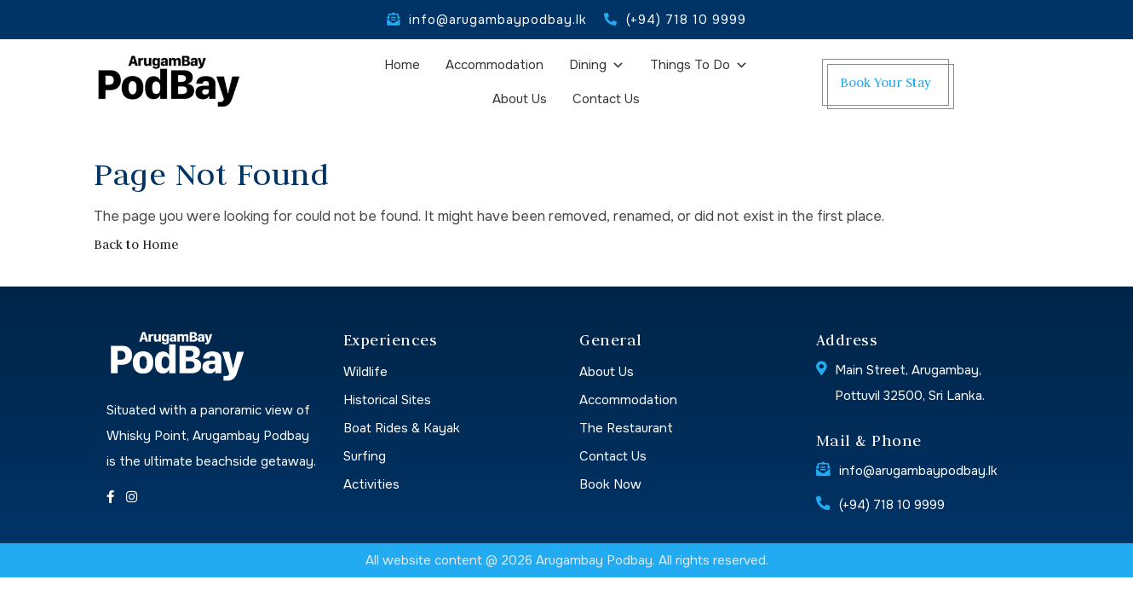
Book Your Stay (885, 82)
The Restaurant (626, 428)
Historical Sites (387, 399)
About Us (519, 98)
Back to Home (136, 244)
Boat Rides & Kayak (401, 428)
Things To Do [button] (699, 69)
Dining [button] (596, 69)
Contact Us (606, 98)
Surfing (364, 456)
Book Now (610, 484)
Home (402, 64)
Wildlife (365, 371)
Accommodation (494, 64)
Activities (371, 484)
